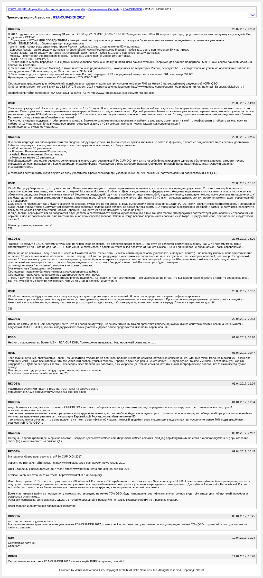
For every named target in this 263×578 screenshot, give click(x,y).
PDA (252, 14)
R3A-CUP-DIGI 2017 (69, 17)
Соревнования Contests (103, 9)
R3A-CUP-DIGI (132, 9)
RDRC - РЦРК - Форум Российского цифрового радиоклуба (46, 9)
